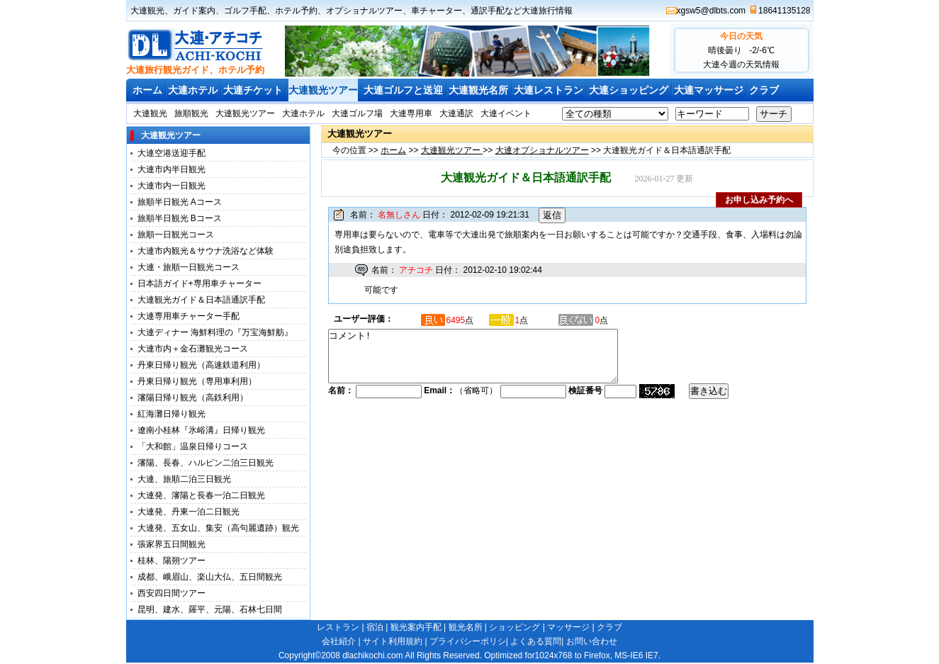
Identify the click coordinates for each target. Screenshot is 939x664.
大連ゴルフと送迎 (403, 90)
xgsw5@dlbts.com (711, 11)
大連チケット (253, 90)
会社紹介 (339, 641)
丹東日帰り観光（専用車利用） (197, 381)
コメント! (490, 361)
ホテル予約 (296, 11)
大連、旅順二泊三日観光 (184, 479)
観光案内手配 (416, 627)
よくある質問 (535, 641)
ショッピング (514, 627)
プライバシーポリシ (467, 641)
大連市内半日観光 (171, 169)
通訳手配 (488, 11)
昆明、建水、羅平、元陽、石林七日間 (209, 609)
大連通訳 (456, 113)
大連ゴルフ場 (357, 113)
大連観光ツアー (323, 90)
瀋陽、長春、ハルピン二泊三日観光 (205, 463)
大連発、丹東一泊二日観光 (188, 512)
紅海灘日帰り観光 (171, 414)
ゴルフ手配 (245, 11)
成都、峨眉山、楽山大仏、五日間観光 (209, 577)
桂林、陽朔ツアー (171, 560)
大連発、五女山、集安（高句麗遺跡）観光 (218, 528)
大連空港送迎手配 (171, 153)
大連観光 (147, 11)
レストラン (338, 627)
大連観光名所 (478, 90)
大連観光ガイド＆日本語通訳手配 (201, 300)
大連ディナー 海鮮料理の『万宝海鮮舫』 (215, 332)
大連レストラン (548, 90)
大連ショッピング (628, 90)
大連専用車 (411, 113)
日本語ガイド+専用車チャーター (199, 283)
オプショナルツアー (364, 11)
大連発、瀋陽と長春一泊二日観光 (201, 495)
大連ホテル (193, 90)
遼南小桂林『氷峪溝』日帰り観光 (201, 430)
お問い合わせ (591, 641)
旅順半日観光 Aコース (179, 202)
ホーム (147, 90)
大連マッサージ (708, 90)
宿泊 (374, 627)
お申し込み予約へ (759, 200)
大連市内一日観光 (171, 186)
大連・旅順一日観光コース (188, 267)
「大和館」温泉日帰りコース (192, 446)
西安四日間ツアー (171, 593)
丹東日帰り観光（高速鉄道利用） (201, 365)
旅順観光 (191, 113)
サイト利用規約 (392, 641)
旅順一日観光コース (175, 235)
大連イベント (506, 113)
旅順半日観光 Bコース (179, 218)
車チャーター (436, 11)
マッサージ (568, 627)
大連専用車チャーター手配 (188, 316)
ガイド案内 (194, 11)
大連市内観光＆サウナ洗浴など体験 (205, 251)
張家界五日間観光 (171, 544)
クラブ (764, 90)
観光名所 (466, 627)
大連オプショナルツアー (542, 150)
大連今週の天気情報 (741, 64)
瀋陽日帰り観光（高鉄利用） (192, 398)
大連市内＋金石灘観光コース (192, 349)
